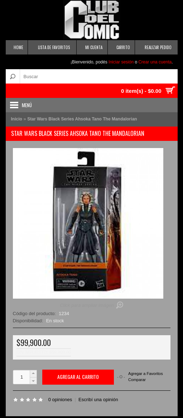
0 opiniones (60, 399)
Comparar (137, 379)
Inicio (16, 119)
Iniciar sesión (121, 62)
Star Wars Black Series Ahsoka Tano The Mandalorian (82, 119)
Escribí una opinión (98, 399)
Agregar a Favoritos (145, 374)
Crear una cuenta (155, 62)
